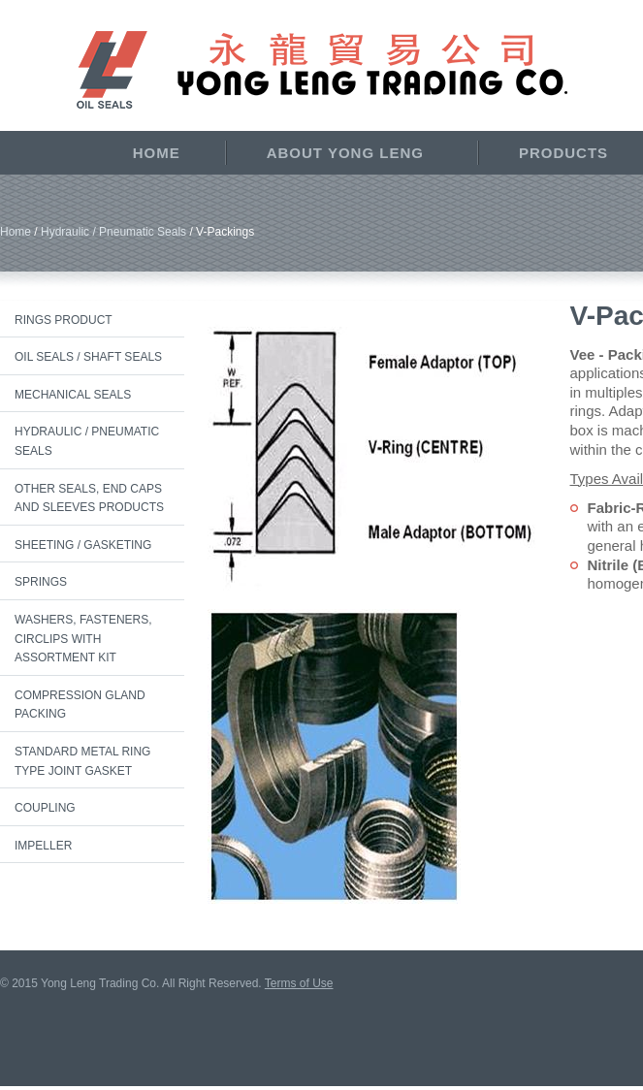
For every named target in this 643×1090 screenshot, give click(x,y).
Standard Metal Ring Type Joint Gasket (82, 761)
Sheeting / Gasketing (83, 545)
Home (156, 152)
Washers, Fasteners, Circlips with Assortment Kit (83, 638)
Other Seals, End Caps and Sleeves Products (89, 498)
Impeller (43, 845)
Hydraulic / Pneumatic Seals (113, 232)
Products (563, 152)
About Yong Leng (345, 152)
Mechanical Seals (73, 394)
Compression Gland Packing (80, 705)
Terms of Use (299, 983)
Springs (41, 582)
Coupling (45, 808)
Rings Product (64, 320)
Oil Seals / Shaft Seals (88, 357)
